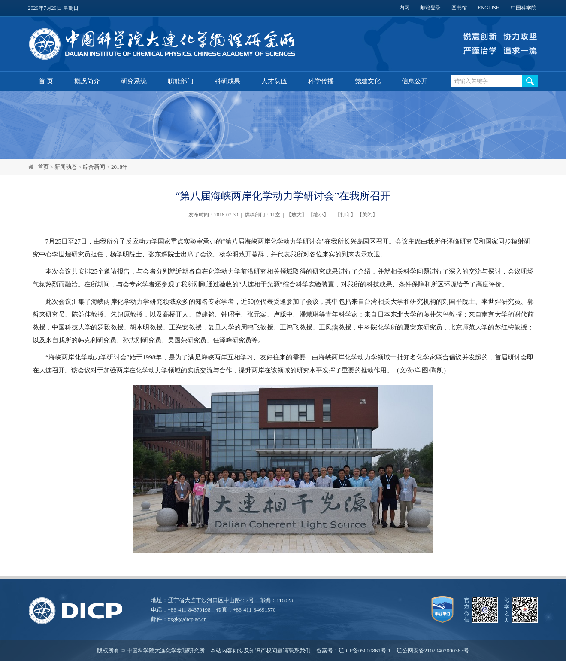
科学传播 (321, 81)
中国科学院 (523, 8)
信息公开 (414, 81)
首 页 (46, 81)
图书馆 (459, 8)
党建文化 (368, 81)
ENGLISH (488, 8)
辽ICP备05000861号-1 (365, 650)
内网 (404, 8)
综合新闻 (94, 167)
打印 (345, 215)
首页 (43, 167)
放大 (296, 215)
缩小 (318, 215)
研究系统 (134, 81)
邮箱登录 (430, 8)
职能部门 (181, 81)
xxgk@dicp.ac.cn (187, 619)
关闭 (367, 215)
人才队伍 (274, 81)
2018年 (119, 167)
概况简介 (87, 81)
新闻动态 (65, 167)
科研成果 (227, 81)
